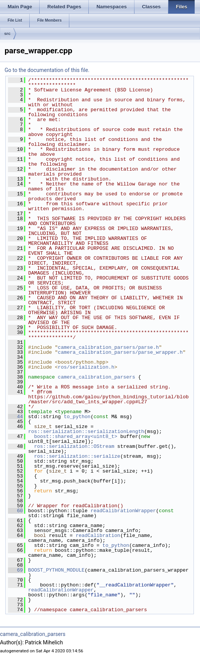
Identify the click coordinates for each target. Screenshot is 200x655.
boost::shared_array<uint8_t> (75, 436)
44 (15, 416)
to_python (77, 416)
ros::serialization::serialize (77, 456)
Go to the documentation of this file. (47, 70)
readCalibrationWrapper (123, 510)
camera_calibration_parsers (96, 377)
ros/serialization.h (86, 367)
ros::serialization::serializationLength (86, 431)
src (7, 33)
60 (15, 510)
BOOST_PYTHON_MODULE (56, 570)
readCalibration (98, 535)
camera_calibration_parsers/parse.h (108, 347)
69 (15, 570)
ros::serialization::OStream (74, 446)
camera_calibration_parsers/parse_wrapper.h (120, 352)
